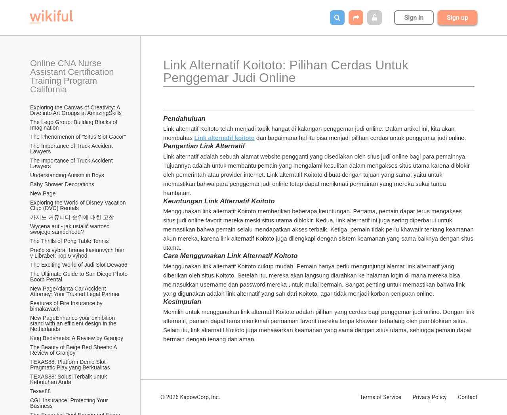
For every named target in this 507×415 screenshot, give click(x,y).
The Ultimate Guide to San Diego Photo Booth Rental (79, 277)
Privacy (429, 397)
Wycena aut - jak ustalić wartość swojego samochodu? (70, 229)
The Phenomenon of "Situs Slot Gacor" (78, 137)
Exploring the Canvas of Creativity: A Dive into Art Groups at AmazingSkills (76, 110)
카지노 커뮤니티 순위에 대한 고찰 (72, 217)
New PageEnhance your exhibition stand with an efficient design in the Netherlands (74, 323)
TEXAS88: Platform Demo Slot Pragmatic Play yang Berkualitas (70, 365)
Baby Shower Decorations (62, 184)
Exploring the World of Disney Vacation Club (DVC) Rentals (78, 205)
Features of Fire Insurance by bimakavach (67, 306)
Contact (467, 397)
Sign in (413, 17)
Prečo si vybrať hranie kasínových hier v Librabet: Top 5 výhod (78, 253)
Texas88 (40, 391)
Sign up (457, 17)
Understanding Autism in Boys (67, 175)
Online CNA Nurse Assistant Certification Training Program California (73, 76)
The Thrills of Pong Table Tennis (69, 241)
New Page (43, 193)
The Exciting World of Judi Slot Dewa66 (79, 265)
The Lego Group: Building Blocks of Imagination (74, 125)
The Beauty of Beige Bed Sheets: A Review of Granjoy (74, 350)
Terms (380, 397)
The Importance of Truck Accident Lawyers (72, 149)
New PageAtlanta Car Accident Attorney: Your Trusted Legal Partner (75, 291)
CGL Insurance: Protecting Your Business (69, 403)
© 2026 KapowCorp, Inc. (190, 397)
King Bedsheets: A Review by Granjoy (76, 338)
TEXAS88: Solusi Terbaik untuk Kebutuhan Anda (69, 379)
